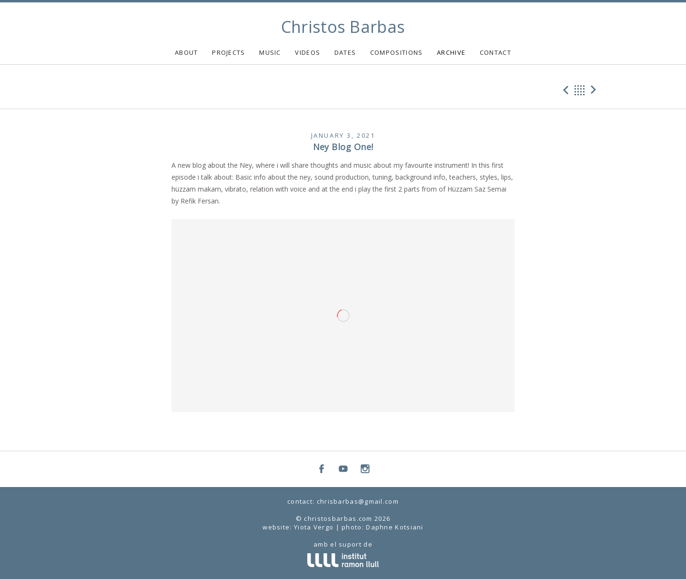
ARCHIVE (451, 52)
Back (579, 90)
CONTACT (495, 52)
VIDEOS (307, 52)
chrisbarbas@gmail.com (358, 501)
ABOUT (186, 52)
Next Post (595, 90)
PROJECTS (228, 52)
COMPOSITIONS (396, 52)
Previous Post (564, 90)
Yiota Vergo (313, 527)
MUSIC (270, 52)
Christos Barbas (343, 27)
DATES (345, 52)
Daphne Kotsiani (395, 527)
